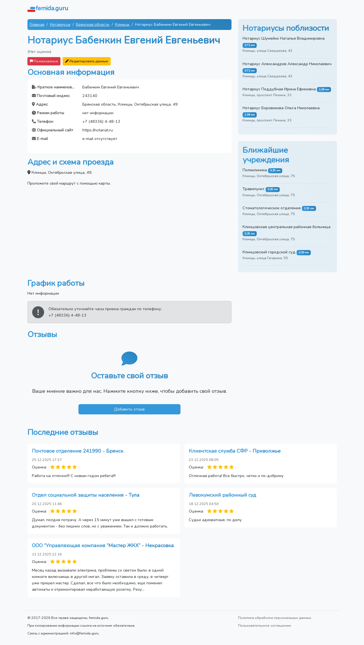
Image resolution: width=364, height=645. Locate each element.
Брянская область (93, 24)
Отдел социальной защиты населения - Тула (85, 495)
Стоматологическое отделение (272, 208)
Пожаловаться (44, 61)
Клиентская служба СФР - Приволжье (235, 451)
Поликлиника (255, 170)
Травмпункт (253, 189)
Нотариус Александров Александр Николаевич (287, 64)
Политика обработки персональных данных (274, 617)
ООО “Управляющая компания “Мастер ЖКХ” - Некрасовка (103, 545)
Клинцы (122, 24)
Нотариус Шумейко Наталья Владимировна (284, 38)
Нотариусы (60, 24)
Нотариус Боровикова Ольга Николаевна (281, 108)
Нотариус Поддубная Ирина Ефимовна (279, 89)
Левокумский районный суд (222, 495)
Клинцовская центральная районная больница (286, 227)
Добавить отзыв (129, 409)
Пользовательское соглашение (264, 625)
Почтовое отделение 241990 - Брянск (77, 451)
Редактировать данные (86, 61)
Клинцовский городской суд (269, 252)
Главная (37, 24)
